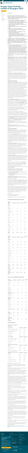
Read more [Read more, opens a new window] (5, 446)
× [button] (10, 436)
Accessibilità (11, 433)
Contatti (3, 20)
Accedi (26, 0)
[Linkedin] (14, 450)
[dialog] (6, 443)
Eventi (2, 13)
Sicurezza (20, 442)
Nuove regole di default (21, 434)
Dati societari (2, 434)
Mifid (19, 433)
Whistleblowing (20, 443)
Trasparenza (2, 433)
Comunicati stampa (3, 11)
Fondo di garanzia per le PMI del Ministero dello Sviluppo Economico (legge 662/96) (14, 443)
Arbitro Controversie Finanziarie (13, 434)
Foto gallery (3, 18)
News (2, 12)
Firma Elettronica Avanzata (13, 440)
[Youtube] (16, 450)
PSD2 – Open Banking (21, 437)
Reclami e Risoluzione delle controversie (22, 439)
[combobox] (9, 436)
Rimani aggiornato (4, 19)
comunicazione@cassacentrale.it (12, 195)
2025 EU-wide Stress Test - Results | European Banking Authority (17, 371)
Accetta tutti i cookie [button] (6, 447)
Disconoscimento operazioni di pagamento (13, 439)
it (22, 0)
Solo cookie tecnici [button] (6, 449)
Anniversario (3, 14)
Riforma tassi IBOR (21, 440)
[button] (6, 451)
